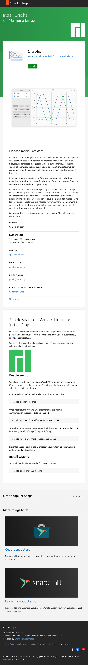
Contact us (19, 659)
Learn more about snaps (21, 601)
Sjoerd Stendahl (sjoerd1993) (41, 56)
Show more (14, 299)
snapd (49, 644)
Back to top (10, 627)
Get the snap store (17, 549)
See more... (77, 496)
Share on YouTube (83, 649)
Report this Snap (16, 292)
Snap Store (57, 343)
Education (60, 56)
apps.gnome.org (16, 254)
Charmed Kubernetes (24, 639)
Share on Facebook (77, 649)
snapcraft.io (10, 611)
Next (75, 140)
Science (69, 56)
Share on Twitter (72, 649)
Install (32, 66)
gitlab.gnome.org (17, 267)
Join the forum (9, 644)
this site (66, 644)
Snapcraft (56, 644)
